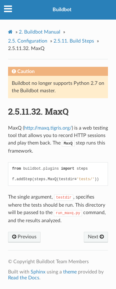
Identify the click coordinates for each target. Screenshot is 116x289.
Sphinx (38, 271)
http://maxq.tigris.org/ (48, 128)
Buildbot (62, 9)
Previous (24, 236)
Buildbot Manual (39, 32)
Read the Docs (23, 277)
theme (70, 271)
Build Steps (74, 41)
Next (96, 236)
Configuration (27, 41)
